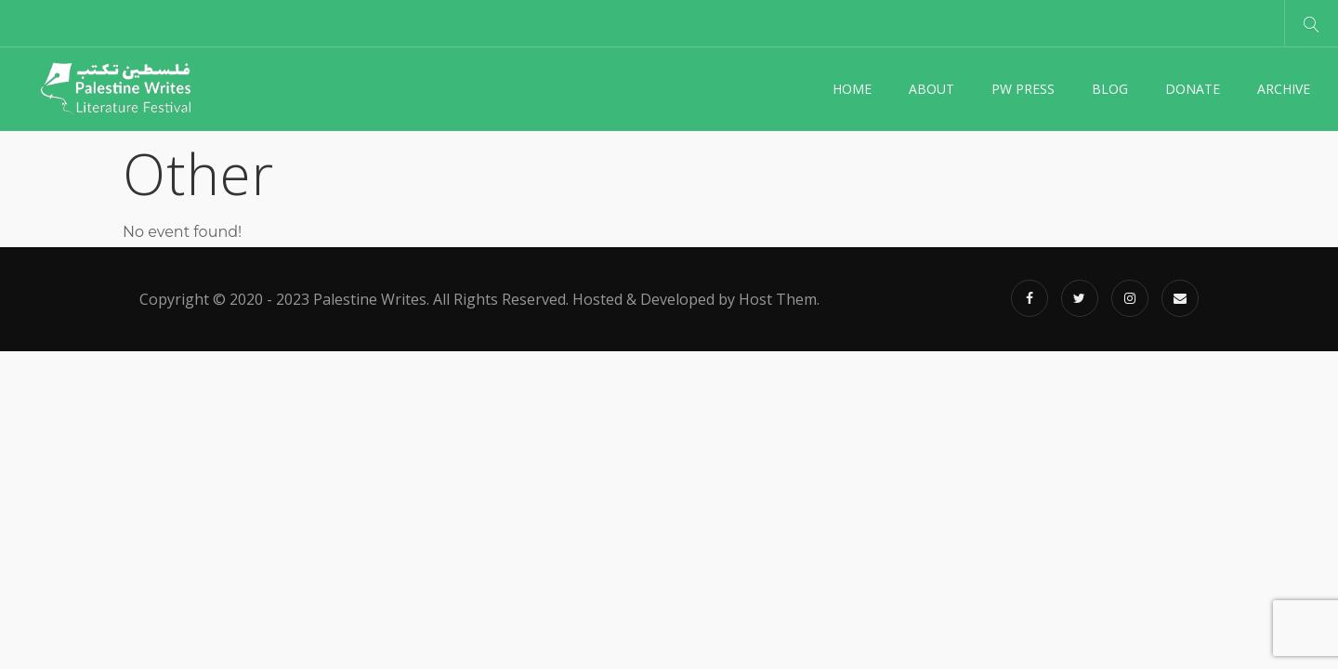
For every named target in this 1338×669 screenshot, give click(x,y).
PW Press (1023, 89)
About (931, 89)
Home (852, 89)
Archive (1283, 89)
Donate (1192, 89)
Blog (1110, 89)
